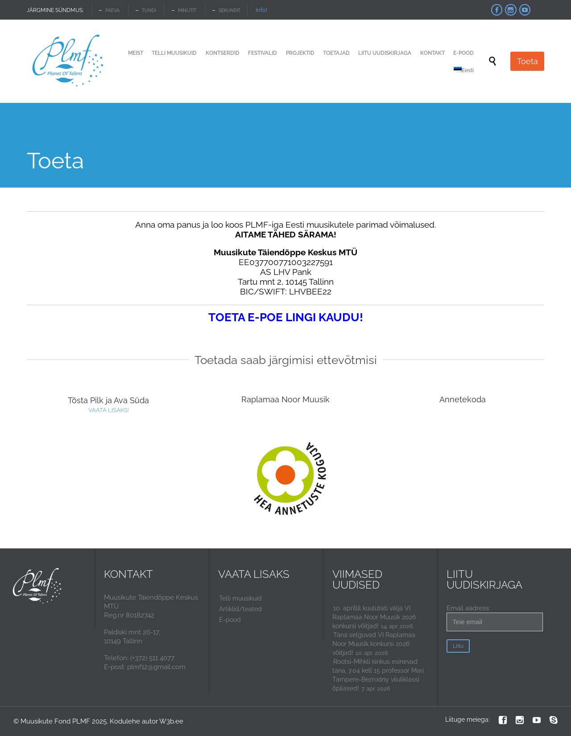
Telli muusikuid (240, 598)
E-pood (230, 619)
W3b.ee (171, 721)
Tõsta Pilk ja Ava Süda (108, 400)
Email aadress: (495, 617)
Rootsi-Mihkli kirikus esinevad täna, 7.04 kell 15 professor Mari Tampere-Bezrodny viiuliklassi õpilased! (378, 675)
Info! (261, 10)
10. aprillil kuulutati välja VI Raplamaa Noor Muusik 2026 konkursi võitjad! (374, 617)
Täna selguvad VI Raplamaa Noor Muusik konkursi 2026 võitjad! (373, 643)
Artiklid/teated (240, 609)
